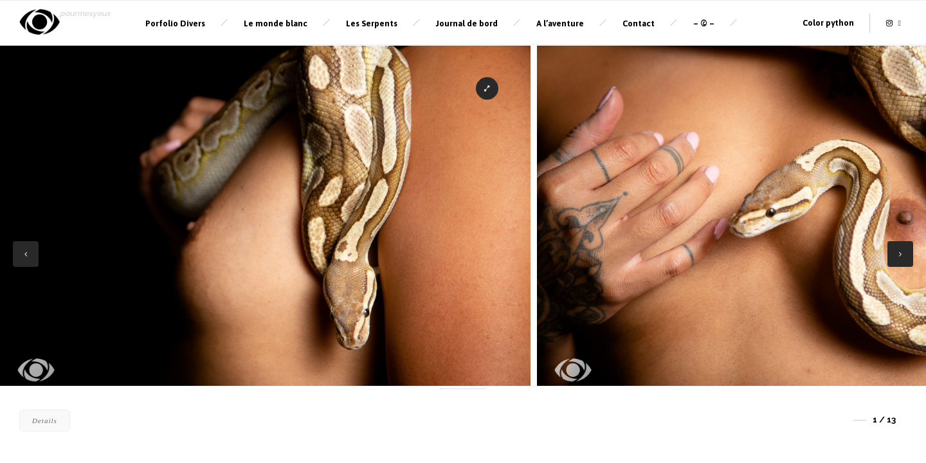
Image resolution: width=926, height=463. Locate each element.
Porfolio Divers (175, 23)
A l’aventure (560, 23)
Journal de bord (467, 23)
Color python (828, 23)
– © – (703, 23)
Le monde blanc (275, 23)
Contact (638, 23)
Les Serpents (371, 23)
